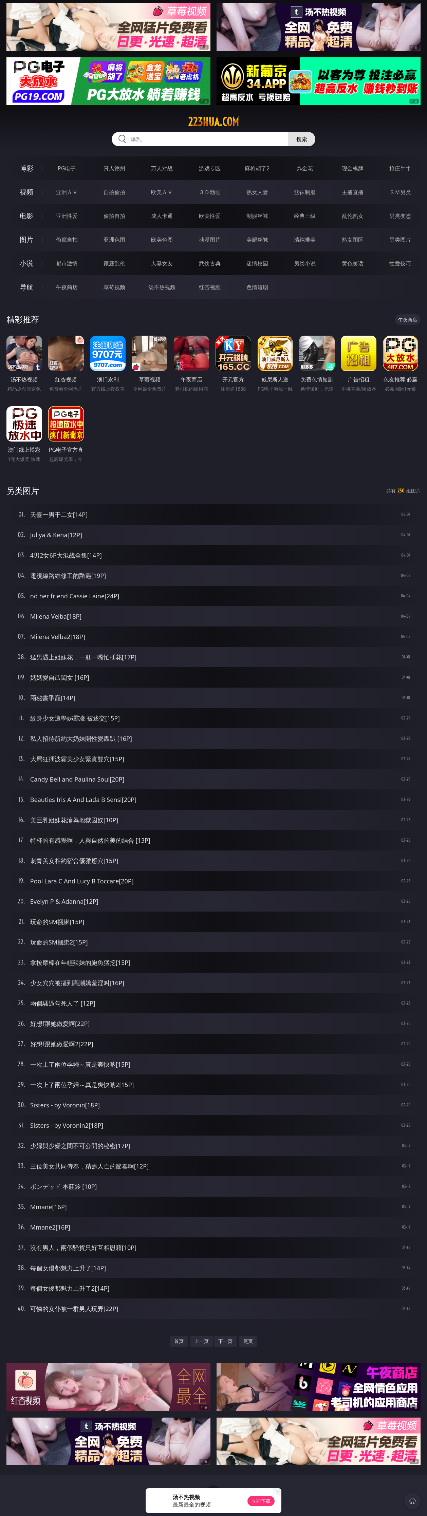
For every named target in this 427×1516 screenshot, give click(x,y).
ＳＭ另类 (400, 192)
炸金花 (305, 168)
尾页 (248, 1341)
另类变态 (400, 216)
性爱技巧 (400, 263)
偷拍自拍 (114, 216)
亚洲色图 (114, 239)
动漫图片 (210, 239)
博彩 (26, 168)
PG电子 (67, 168)
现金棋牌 (353, 168)
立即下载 (261, 1501)
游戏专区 (210, 168)
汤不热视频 (161, 287)
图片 (26, 239)
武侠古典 (210, 263)
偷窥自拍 (67, 239)
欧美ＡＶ (162, 192)
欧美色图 (162, 239)
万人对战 (162, 168)
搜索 (301, 139)
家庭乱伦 (114, 263)
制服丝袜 (257, 216)
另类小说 (305, 263)
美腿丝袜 (257, 239)
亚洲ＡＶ (67, 192)
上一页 (201, 1341)
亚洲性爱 (67, 216)
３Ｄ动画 (210, 192)
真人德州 (114, 168)
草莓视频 (114, 287)
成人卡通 (162, 216)
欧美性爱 (210, 216)
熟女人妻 (257, 192)
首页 (179, 1341)
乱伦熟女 (353, 216)
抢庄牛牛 (400, 168)
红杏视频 (210, 287)
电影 (26, 215)
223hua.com (213, 122)
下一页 (225, 1341)
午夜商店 (67, 287)
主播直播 (353, 192)
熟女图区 (353, 239)
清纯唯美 (305, 239)
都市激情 (67, 263)
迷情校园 (257, 263)
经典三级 (305, 216)
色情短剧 (257, 287)
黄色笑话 (353, 263)
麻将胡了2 (257, 168)
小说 (26, 263)
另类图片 (400, 239)
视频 (26, 191)
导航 (26, 287)
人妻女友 (162, 263)
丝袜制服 (305, 192)
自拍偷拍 (114, 192)
